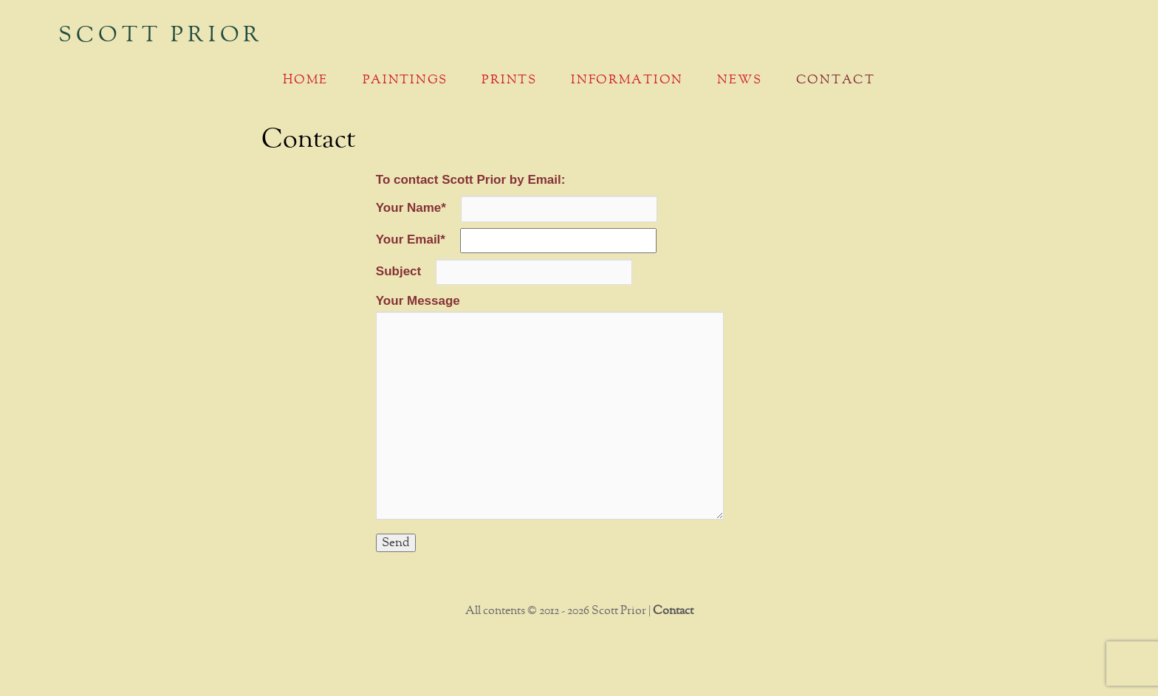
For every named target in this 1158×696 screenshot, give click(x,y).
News (739, 80)
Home (305, 80)
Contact (835, 80)
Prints (509, 80)
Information (627, 80)
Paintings (405, 80)
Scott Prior (161, 35)
